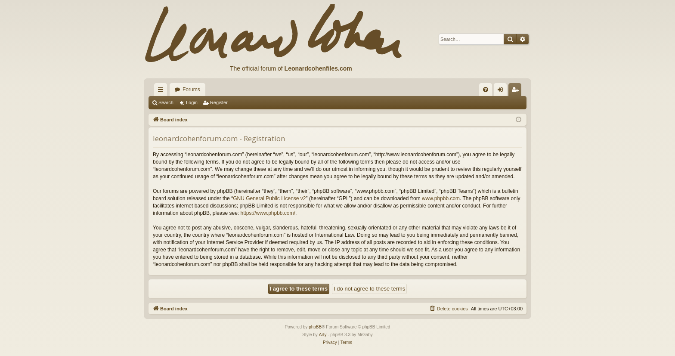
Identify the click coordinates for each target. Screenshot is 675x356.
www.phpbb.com (441, 198)
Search (165, 102)
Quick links (162, 91)
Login (192, 102)
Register (219, 102)
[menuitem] (485, 89)
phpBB (315, 327)
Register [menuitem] (516, 91)
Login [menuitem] (502, 91)
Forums (191, 90)
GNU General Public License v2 (269, 198)
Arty (323, 334)
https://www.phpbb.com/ (267, 213)
